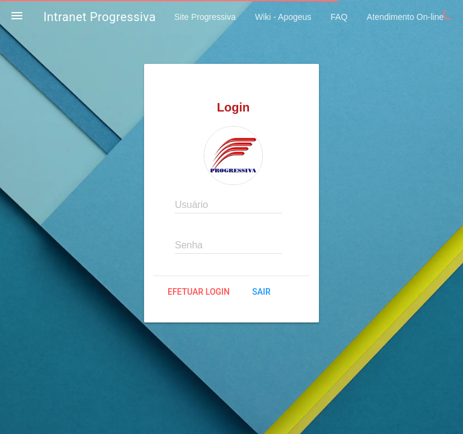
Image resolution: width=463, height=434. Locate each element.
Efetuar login (198, 292)
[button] (16, 16)
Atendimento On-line (405, 17)
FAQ (338, 17)
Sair (261, 292)
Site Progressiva (205, 17)
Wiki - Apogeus (283, 17)
